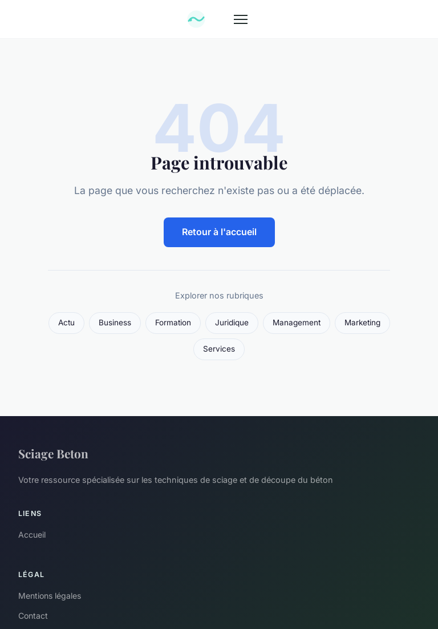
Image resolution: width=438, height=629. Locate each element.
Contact (33, 615)
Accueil (32, 534)
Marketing (362, 322)
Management (297, 322)
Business (115, 322)
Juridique (232, 322)
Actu (66, 322)
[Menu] (240, 19)
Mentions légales (49, 595)
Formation (173, 322)
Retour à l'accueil (219, 231)
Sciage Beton (53, 453)
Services (219, 348)
